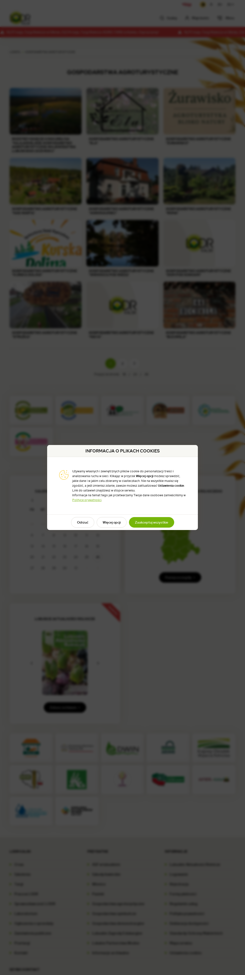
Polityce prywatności (86, 500)
